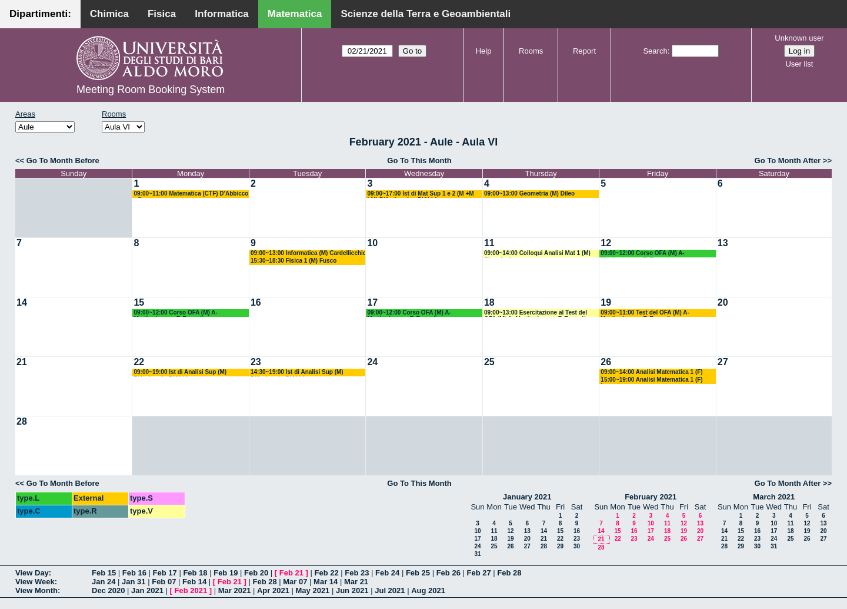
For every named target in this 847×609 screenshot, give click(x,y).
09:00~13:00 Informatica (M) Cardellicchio (308, 253)
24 (372, 362)
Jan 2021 (147, 590)
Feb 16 (134, 572)
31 (477, 554)
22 (139, 362)
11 (489, 243)
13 (723, 243)
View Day (32, 572)
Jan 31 (133, 581)
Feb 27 (478, 572)
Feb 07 (164, 581)
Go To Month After (788, 160)
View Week (35, 581)
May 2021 (313, 590)
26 (606, 362)
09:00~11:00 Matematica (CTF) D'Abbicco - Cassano (191, 194)
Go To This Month (419, 160)
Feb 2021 (191, 590)
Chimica (109, 13)
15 (139, 302)
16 (256, 302)
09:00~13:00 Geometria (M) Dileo (529, 193)
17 (372, 302)
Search (655, 51)
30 (576, 546)
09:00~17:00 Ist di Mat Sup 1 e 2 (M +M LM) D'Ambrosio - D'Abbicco (420, 194)
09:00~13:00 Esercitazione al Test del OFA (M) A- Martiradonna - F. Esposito (536, 313)
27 (723, 362)
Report (584, 51)
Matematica (295, 13)
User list (799, 63)
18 (489, 302)
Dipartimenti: (40, 13)
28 (21, 421)
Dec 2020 (108, 590)
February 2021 (650, 496)
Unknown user (799, 38)
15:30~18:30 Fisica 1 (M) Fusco (293, 260)
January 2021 (527, 496)
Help (484, 51)
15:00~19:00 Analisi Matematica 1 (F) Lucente (651, 380)
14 (21, 302)
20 (723, 302)
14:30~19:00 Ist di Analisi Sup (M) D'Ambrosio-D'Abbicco (297, 372)
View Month (36, 590)
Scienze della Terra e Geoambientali (426, 13)
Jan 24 (103, 581)
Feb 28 (509, 572)
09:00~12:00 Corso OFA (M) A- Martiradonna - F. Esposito (642, 253)
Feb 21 (291, 572)
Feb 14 (194, 581)
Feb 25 (418, 572)
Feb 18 (195, 572)
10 (372, 243)
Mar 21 (356, 581)
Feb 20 (256, 572)
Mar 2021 (234, 590)
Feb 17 (165, 572)
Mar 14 (326, 581)
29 (560, 546)
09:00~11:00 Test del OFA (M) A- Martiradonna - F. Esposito (645, 313)
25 (489, 362)
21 (21, 362)
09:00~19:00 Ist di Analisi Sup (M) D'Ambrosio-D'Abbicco (180, 372)
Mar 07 (295, 581)
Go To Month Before (62, 160)
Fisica (162, 13)
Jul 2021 (390, 590)
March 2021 (774, 496)
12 (606, 243)
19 (606, 302)
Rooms (531, 51)
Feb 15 (104, 572)
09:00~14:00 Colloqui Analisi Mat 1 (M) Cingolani (537, 253)
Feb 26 (448, 572)
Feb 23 (357, 572)
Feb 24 (387, 572)
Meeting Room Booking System (150, 89)
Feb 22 (326, 572)
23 (256, 362)
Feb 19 (226, 572)
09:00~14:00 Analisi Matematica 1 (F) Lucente (651, 372)
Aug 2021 (428, 590)
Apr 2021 (273, 590)
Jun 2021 (352, 590)
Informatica (222, 13)
